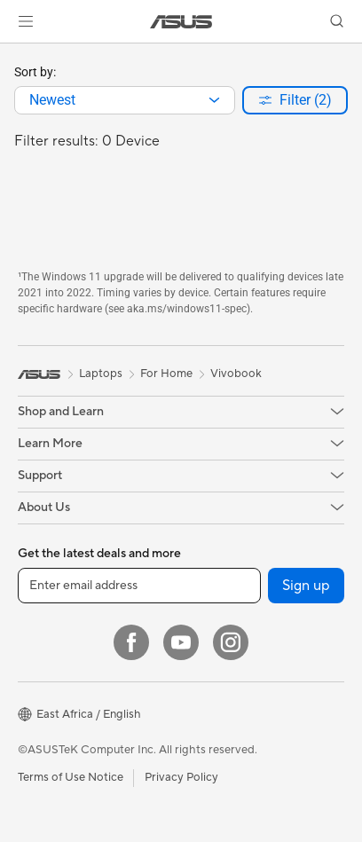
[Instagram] (230, 642)
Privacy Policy (181, 777)
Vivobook (236, 373)
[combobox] (124, 100)
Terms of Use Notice (70, 777)
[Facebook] (131, 642)
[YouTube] (181, 642)
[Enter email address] (139, 585)
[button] (26, 21)
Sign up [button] (306, 585)
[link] (181, 21)
